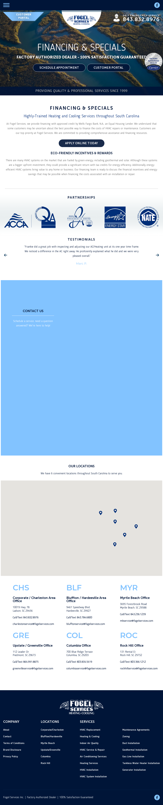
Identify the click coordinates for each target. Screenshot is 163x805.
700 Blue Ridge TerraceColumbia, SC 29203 (79, 653)
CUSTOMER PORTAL (23, 16)
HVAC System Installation (93, 776)
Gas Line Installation (133, 756)
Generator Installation (134, 770)
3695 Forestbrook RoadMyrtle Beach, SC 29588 (133, 606)
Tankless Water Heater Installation (141, 763)
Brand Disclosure (12, 750)
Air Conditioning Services (93, 756)
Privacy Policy (10, 756)
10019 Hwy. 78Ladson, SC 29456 (23, 609)
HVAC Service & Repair (92, 750)
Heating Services (89, 763)
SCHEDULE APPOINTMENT (59, 67)
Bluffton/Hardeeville (51, 736)
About (6, 730)
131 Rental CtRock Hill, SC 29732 (131, 653)
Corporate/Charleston (52, 730)
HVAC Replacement (90, 730)
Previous (5, 255)
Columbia (46, 756)
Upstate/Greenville (50, 750)
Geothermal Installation (134, 750)
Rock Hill (45, 763)
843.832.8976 (141, 19)
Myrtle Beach (48, 743)
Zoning (126, 736)
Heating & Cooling (89, 736)
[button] (124, 535)
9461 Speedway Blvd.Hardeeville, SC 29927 (78, 609)
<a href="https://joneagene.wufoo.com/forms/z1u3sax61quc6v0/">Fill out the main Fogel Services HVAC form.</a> (113, 367)
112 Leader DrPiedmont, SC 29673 (24, 653)
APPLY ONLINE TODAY (81, 143)
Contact (7, 736)
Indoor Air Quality (89, 743)
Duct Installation (131, 743)
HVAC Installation (89, 770)
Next (157, 255)
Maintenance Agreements (135, 730)
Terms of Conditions (13, 743)
